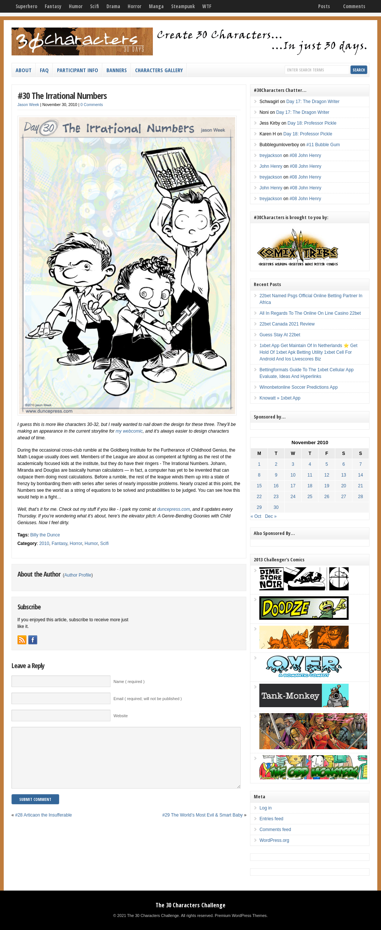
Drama (113, 6)
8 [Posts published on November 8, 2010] (259, 475)
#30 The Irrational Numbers (62, 95)
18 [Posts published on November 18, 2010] (309, 485)
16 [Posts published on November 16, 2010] (275, 485)
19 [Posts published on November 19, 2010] (326, 485)
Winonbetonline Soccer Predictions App (298, 387)
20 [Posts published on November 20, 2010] (343, 485)
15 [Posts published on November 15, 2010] (259, 485)
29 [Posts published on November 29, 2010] (259, 507)
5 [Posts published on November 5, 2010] (327, 464)
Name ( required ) (129, 681)
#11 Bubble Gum (323, 144)
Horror (134, 6)
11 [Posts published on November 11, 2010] (309, 475)
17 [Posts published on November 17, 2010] (293, 485)
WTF (206, 6)
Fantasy (53, 6)
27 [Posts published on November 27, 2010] (343, 496)
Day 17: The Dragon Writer (312, 101)
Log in (265, 808)
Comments (354, 6)
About (24, 70)
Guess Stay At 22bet (279, 334)
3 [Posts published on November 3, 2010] (293, 464)
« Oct (255, 516)
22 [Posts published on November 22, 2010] (259, 496)
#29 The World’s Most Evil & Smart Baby (202, 826)
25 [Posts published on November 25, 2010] (309, 496)
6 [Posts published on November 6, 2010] (343, 464)
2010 (44, 543)
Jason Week (28, 104)
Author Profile (78, 575)
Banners (116, 70)
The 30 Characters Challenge (190, 905)
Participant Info (77, 70)
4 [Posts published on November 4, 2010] (309, 464)
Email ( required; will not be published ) (147, 698)
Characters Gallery (159, 70)
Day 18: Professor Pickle (312, 123)
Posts (324, 6)
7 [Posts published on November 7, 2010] (360, 464)
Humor (76, 6)
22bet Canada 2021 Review (286, 324)
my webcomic (129, 431)
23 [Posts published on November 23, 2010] (275, 496)
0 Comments (91, 104)
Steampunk (183, 6)
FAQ (44, 70)
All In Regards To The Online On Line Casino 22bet (310, 313)
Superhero (26, 6)
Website (120, 715)
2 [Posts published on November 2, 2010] (276, 464)
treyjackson (270, 155)
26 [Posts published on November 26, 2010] (326, 496)
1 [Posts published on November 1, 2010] (259, 464)
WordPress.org (274, 840)
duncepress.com (173, 509)
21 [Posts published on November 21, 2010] (360, 485)
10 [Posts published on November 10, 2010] (293, 475)
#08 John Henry (305, 155)
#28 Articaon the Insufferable (43, 826)
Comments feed (275, 829)
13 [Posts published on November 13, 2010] (343, 475)
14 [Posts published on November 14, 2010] (360, 475)
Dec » (270, 516)
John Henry (270, 166)
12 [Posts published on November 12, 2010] (326, 475)
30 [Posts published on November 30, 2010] (275, 507)
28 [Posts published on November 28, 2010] (360, 496)
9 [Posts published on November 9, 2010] (276, 475)
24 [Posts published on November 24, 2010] (293, 496)
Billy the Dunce (45, 535)
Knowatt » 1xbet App (279, 398)
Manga (156, 6)
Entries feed (271, 818)
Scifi (94, 6)
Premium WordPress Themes (240, 915)
